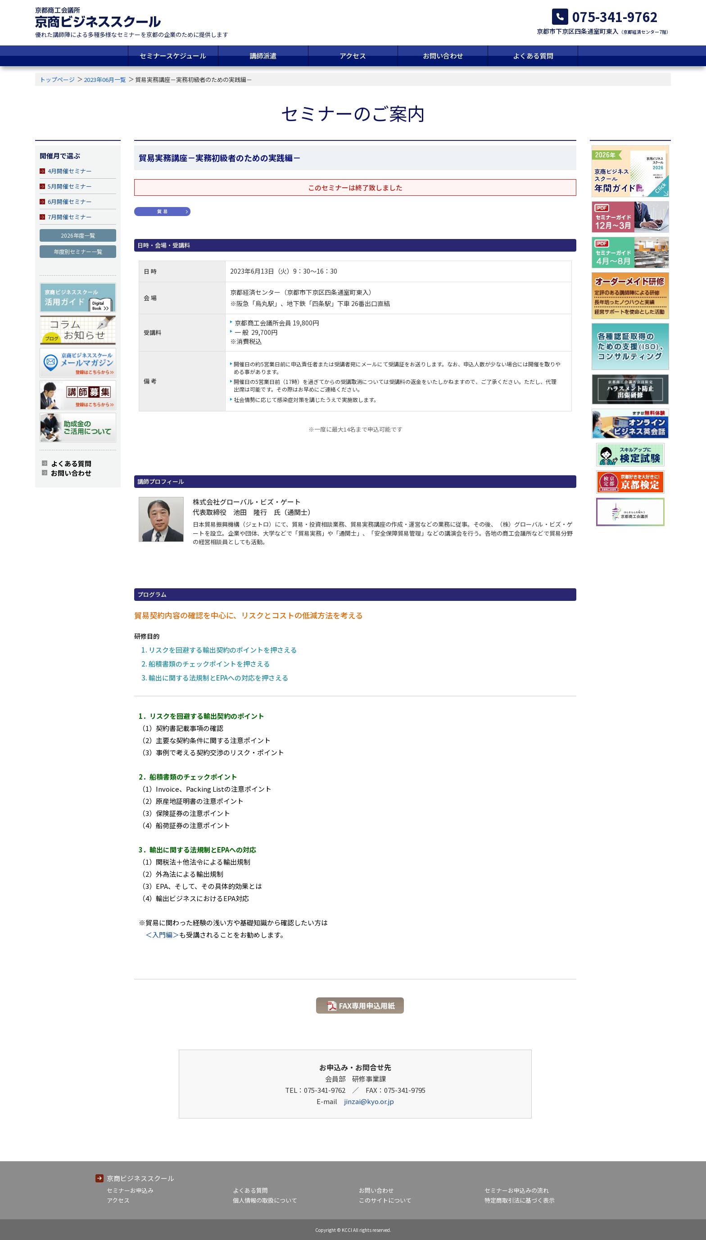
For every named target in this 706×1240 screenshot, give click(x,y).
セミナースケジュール (173, 55)
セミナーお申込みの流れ (516, 1190)
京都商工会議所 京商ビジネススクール (98, 17)
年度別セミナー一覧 (78, 251)
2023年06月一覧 (105, 79)
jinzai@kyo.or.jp (369, 1101)
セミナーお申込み (130, 1190)
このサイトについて (385, 1200)
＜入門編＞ (162, 934)
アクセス (352, 55)
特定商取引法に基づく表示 (519, 1200)
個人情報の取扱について (265, 1200)
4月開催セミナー (70, 171)
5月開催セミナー (70, 186)
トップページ (57, 79)
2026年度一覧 (78, 235)
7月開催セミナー (70, 216)
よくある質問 (533, 55)
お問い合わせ (443, 55)
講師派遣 (262, 55)
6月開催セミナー (70, 201)
